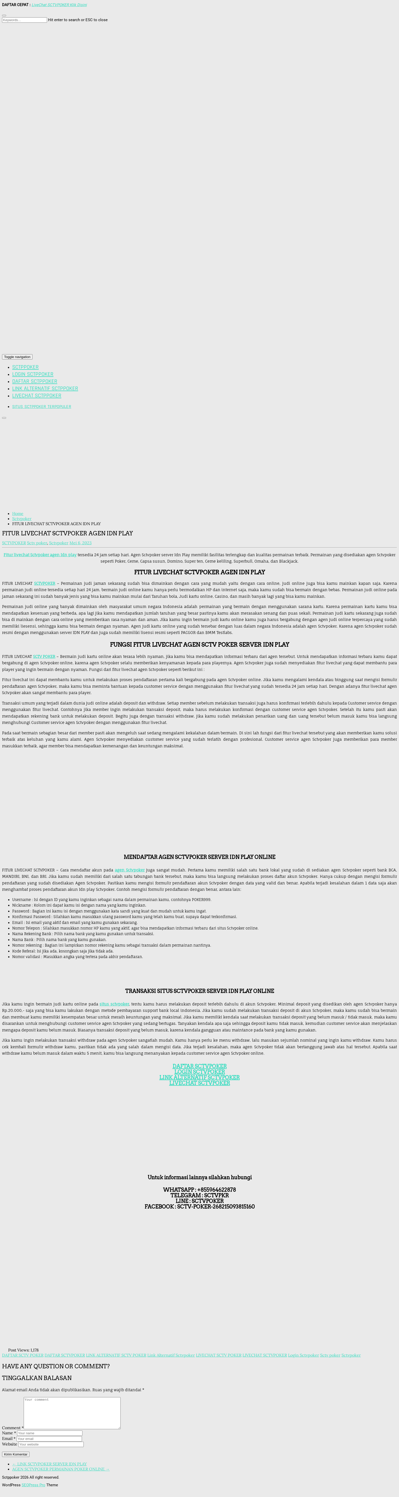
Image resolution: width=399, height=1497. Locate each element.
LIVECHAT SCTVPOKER (265, 1355)
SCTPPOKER (25, 367)
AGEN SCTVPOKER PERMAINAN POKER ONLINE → (61, 1475)
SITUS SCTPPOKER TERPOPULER (41, 406)
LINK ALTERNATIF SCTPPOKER (45, 388)
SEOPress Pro (33, 1491)
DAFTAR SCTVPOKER (200, 1066)
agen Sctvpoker (130, 870)
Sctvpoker (22, 518)
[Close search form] (4, 15)
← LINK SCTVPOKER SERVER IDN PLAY (49, 1470)
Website (9, 1450)
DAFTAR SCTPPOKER (34, 381)
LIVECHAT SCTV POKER (218, 1355)
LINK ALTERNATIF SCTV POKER (116, 1355)
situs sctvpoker (114, 1004)
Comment (13, 1433)
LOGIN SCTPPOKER (32, 374)
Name (9, 1438)
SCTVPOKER (44, 583)
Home (17, 513)
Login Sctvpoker (303, 1355)
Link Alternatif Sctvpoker (171, 1355)
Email (9, 1444)
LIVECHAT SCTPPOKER (36, 395)
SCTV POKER (44, 656)
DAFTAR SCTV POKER (23, 1355)
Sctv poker (37, 542)
